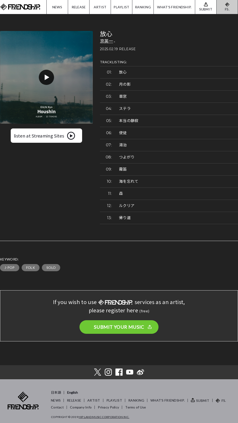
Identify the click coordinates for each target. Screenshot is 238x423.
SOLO (51, 268)
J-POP (10, 268)
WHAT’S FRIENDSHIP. (167, 400)
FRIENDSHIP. (20, 7)
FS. (227, 9)
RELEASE (79, 7)
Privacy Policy (108, 407)
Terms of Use (135, 407)
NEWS (57, 7)
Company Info (81, 407)
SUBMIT (202, 400)
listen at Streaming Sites (39, 136)
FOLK (30, 268)
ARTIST (100, 7)
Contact (57, 407)
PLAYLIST (121, 7)
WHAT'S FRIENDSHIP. (174, 7)
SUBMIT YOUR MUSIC (119, 327)
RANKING (143, 7)
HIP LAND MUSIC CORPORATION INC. (104, 417)
